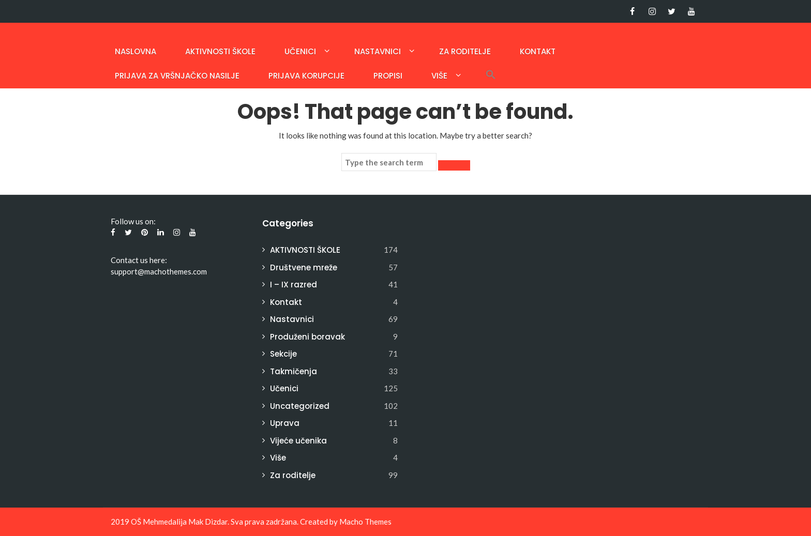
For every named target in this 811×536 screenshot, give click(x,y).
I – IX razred (293, 284)
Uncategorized (299, 406)
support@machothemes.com (159, 271)
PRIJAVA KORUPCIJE (306, 75)
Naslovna (135, 51)
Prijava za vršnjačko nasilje (177, 75)
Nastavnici (377, 51)
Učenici (300, 51)
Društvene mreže (303, 267)
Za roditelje (465, 51)
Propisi (387, 75)
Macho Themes (365, 521)
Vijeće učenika (298, 440)
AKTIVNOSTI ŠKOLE (220, 51)
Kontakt (537, 51)
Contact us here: (139, 260)
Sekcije (283, 353)
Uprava (284, 423)
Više (439, 75)
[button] (491, 75)
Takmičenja (293, 371)
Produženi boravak (307, 336)
